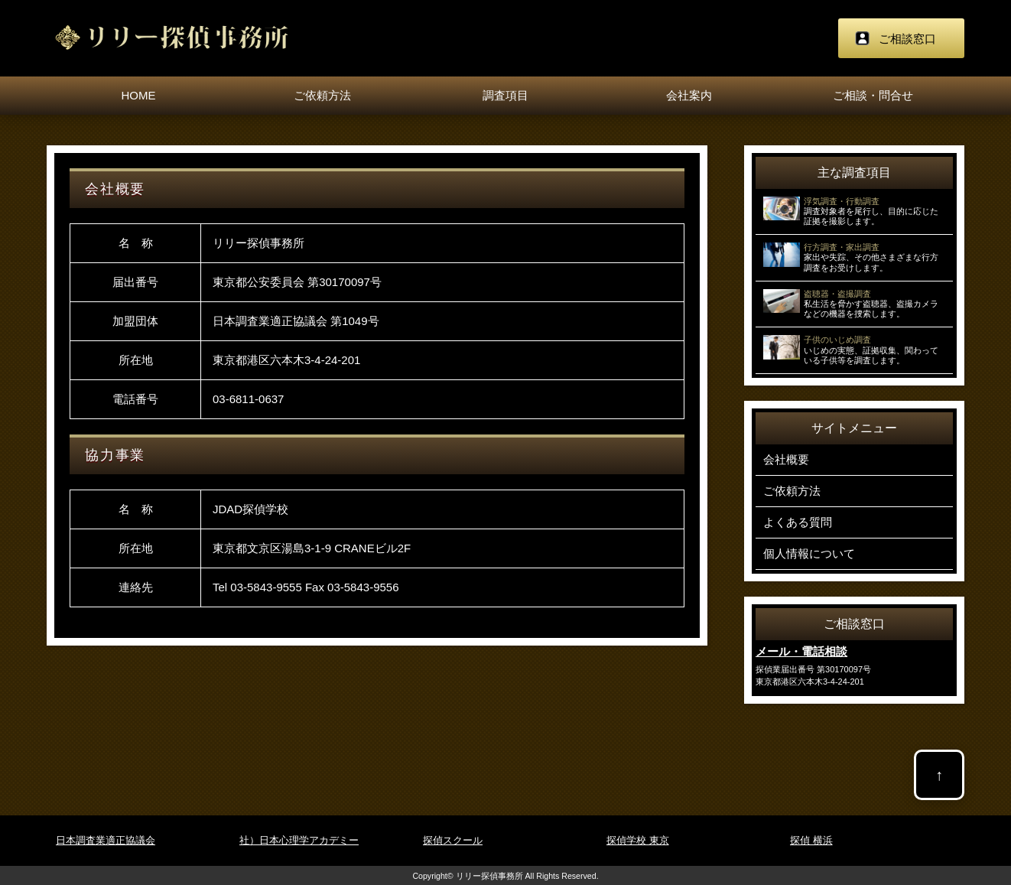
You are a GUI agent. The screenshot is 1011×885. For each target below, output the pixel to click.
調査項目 (505, 95)
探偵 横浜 (811, 840)
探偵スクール (453, 840)
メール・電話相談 (801, 651)
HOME (139, 95)
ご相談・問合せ (873, 95)
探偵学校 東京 (637, 840)
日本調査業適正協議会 (105, 840)
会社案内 (689, 95)
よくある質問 (797, 522)
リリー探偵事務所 (489, 875)
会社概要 (786, 459)
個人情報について (809, 553)
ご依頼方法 (322, 95)
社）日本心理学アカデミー (299, 840)
